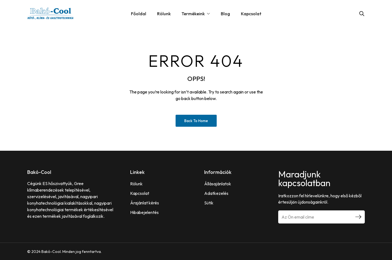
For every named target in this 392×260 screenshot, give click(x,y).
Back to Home (196, 121)
